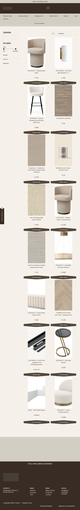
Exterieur (33, 492)
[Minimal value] (9, 49)
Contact (48, 494)
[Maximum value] (16, 51)
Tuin (31, 494)
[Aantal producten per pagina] (53, 33)
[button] (7, 16)
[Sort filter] (66, 33)
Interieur (33, 490)
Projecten (49, 492)
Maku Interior (50, 490)
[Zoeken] (10, 37)
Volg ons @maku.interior (40, 464)
